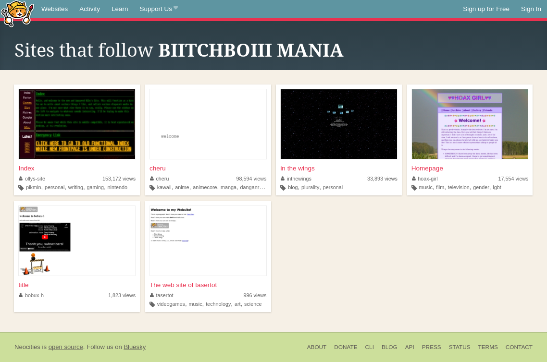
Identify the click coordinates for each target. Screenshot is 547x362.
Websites (54, 8)
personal (54, 187)
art (238, 304)
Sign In (531, 8)
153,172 (119, 178)
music (426, 187)
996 (254, 295)
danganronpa (255, 187)
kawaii (164, 187)
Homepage (427, 168)
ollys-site (32, 178)
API (409, 347)
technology (218, 304)
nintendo (117, 187)
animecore (205, 187)
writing (75, 187)
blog (293, 187)
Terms (488, 347)
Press (431, 347)
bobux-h (31, 295)
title (23, 285)
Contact (519, 347)
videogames (171, 304)
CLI (369, 347)
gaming (95, 187)
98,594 (251, 178)
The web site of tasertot (183, 285)
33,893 (382, 178)
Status (460, 347)
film (440, 187)
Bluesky (135, 346)
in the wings (297, 168)
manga (228, 187)
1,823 (122, 295)
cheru (157, 168)
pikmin (33, 187)
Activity (89, 8)
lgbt (497, 187)
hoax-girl (425, 178)
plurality (310, 187)
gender (481, 187)
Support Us (159, 9)
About (317, 347)
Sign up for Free (486, 8)
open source (66, 346)
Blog (390, 347)
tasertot (162, 295)
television (459, 187)
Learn (120, 8)
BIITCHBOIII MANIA (251, 50)
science (253, 304)
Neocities (27, 346)
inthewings (296, 178)
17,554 (513, 178)
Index (26, 168)
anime (182, 187)
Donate (345, 347)
